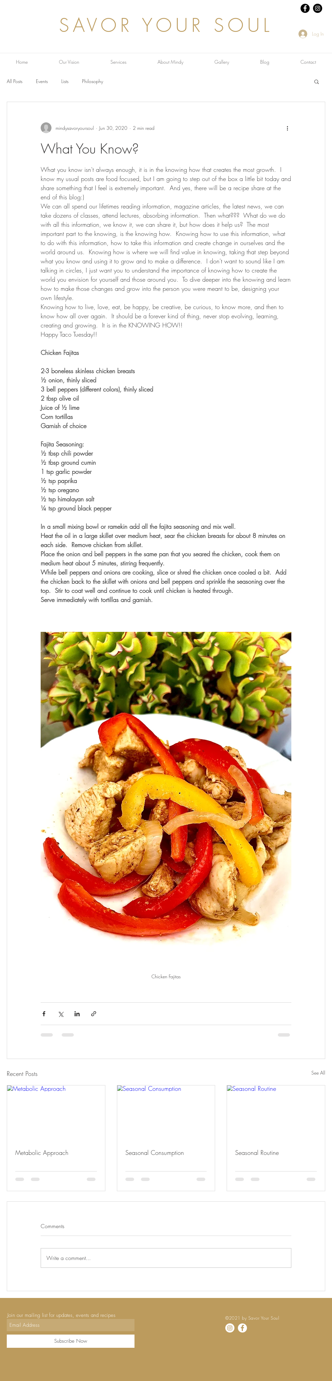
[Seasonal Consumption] (166, 1112)
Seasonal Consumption (154, 1152)
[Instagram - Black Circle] (317, 8)
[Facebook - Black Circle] (305, 8)
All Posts (14, 81)
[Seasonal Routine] (276, 1112)
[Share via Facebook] (44, 1013)
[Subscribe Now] (70, 1341)
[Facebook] (242, 1328)
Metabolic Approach (41, 1152)
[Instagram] (229, 1328)
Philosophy (92, 81)
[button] (316, 81)
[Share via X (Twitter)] (60, 1013)
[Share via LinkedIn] (77, 1013)
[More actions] (287, 128)
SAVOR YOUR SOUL (166, 25)
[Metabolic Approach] (56, 1112)
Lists (64, 81)
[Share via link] (93, 1013)
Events (42, 81)
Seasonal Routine (257, 1152)
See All (318, 1072)
